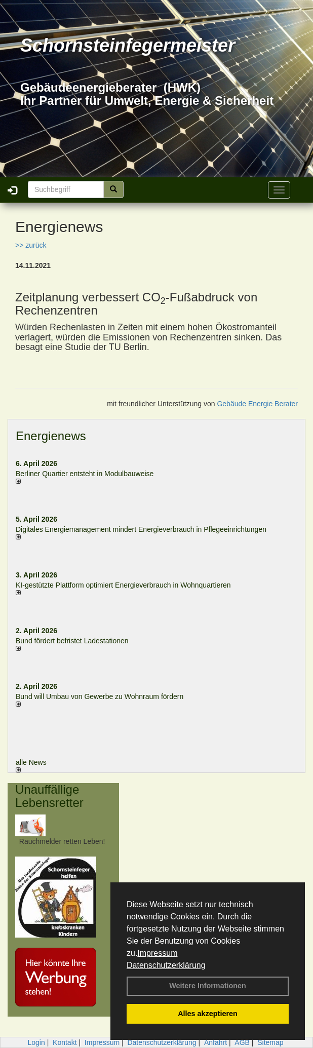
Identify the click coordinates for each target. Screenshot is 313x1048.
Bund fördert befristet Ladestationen (72, 641)
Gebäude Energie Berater (257, 404)
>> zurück (30, 245)
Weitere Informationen (207, 986)
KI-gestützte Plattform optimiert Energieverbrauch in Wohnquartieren (123, 585)
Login (36, 1042)
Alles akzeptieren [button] (208, 1014)
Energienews (51, 436)
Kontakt (64, 1042)
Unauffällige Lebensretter (49, 796)
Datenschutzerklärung (166, 965)
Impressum (157, 953)
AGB (242, 1042)
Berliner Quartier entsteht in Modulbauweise (84, 474)
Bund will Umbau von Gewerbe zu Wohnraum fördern (99, 696)
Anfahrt (215, 1042)
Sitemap (270, 1042)
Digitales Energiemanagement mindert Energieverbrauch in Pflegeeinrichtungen (141, 529)
